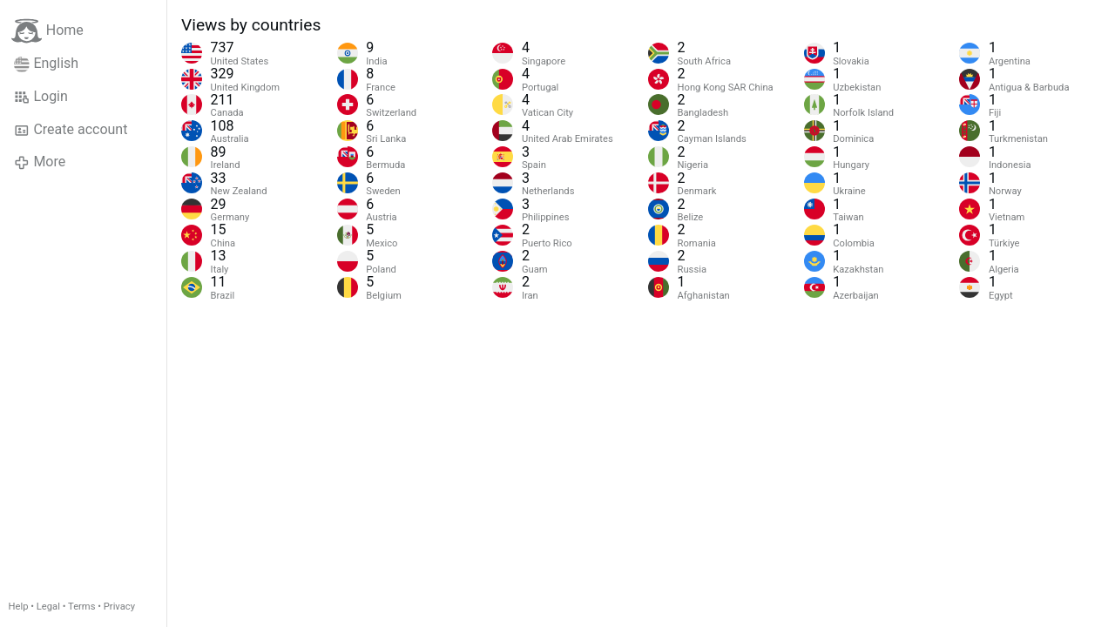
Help (19, 606)
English (46, 63)
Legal (48, 606)
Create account (70, 129)
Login (41, 96)
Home (47, 31)
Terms (81, 606)
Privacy (119, 606)
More (39, 162)
